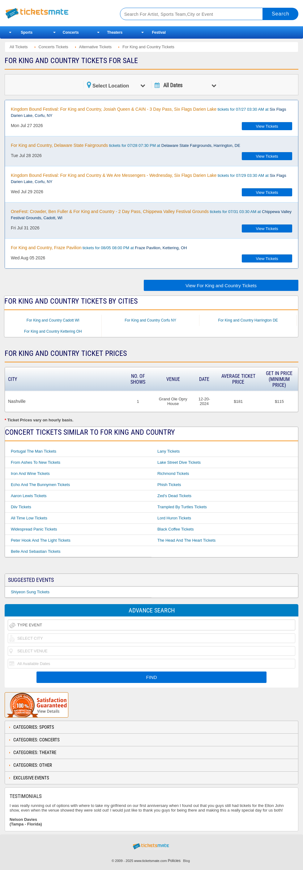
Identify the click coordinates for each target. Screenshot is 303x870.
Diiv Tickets (21, 507)
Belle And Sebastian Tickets (35, 551)
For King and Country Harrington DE (248, 320)
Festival (159, 32)
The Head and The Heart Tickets (186, 540)
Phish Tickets (169, 484)
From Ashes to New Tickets (35, 462)
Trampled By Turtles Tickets (182, 507)
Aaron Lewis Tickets (29, 495)
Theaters (114, 32)
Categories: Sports (33, 727)
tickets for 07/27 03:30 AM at (148, 112)
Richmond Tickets (173, 473)
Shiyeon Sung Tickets (30, 592)
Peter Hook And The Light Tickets (40, 540)
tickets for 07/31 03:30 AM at (151, 214)
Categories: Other (32, 765)
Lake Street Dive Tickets (179, 462)
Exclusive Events (31, 778)
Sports (26, 32)
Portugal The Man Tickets (33, 451)
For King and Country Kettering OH (53, 331)
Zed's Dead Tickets (174, 495)
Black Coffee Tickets (175, 529)
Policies (174, 861)
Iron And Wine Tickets (30, 473)
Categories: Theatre (34, 752)
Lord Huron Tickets (174, 518)
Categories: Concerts (36, 740)
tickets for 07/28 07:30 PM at (125, 145)
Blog (186, 861)
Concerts (71, 32)
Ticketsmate (56, 13)
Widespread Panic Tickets (34, 529)
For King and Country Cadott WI (53, 320)
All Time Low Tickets (29, 518)
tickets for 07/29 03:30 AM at (148, 178)
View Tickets (267, 126)
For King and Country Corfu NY (150, 320)
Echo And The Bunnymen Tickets (40, 484)
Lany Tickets (168, 451)
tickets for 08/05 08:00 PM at (99, 247)
